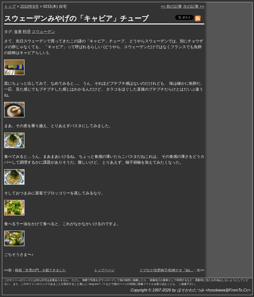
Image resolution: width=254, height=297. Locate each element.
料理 (27, 32)
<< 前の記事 (171, 6)
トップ (10, 6)
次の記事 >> (193, 6)
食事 (18, 32)
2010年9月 (29, 6)
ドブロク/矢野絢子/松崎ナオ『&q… (166, 270)
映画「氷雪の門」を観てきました (40, 270)
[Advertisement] (228, 77)
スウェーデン (43, 32)
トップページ (104, 270)
